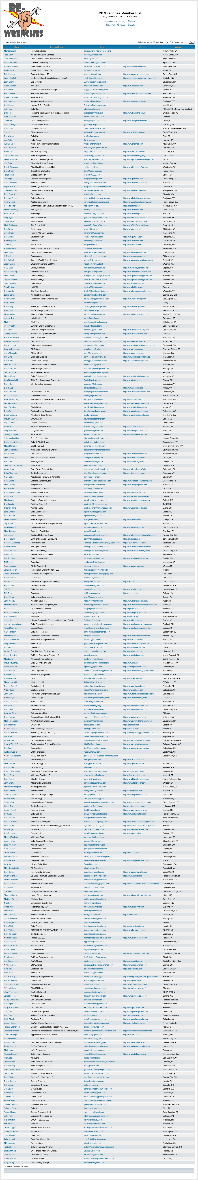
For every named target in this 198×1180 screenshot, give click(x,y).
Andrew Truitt (9, 318)
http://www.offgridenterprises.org (136, 1046)
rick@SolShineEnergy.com (95, 957)
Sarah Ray (8, 806)
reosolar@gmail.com (92, 640)
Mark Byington (10, 252)
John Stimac (9, 694)
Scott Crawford (10, 283)
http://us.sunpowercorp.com (134, 667)
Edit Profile (111, 25)
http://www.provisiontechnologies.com (138, 159)
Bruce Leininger (10, 396)
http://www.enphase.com (133, 690)
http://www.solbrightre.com (134, 655)
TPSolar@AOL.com (92, 175)
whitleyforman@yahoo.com (95, 651)
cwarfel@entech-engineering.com (98, 481)
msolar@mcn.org (91, 415)
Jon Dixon (8, 1011)
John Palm (8, 1116)
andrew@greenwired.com (94, 980)
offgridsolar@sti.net (92, 922)
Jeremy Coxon (10, 1023)
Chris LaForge (10, 124)
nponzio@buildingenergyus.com (97, 198)
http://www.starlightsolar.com (135, 407)
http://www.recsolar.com (133, 349)
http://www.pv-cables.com (133, 1007)
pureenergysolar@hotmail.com (96, 469)
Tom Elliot (8, 121)
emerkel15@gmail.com (93, 973)
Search (131, 21)
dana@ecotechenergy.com (95, 411)
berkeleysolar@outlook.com (95, 322)
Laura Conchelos (11, 880)
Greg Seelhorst (10, 430)
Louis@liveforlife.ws (92, 1151)
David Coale (9, 767)
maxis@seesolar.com (92, 210)
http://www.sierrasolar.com (134, 132)
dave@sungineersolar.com (95, 860)
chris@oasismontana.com (94, 128)
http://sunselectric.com (132, 961)
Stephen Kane (10, 508)
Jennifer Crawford (11, 1031)
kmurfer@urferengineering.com (97, 1050)
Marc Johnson (10, 531)
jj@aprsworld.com (91, 566)
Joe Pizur (8, 163)
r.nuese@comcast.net (93, 248)
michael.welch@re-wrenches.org (97, 51)
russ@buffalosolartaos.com (95, 818)
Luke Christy (9, 512)
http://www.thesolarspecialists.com (137, 291)
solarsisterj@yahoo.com (94, 155)
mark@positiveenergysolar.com (97, 276)
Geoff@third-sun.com (92, 380)
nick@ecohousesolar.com (94, 887)
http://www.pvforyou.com (133, 179)
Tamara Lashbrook (11, 1027)
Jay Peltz (8, 140)
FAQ (122, 21)
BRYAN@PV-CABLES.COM (95, 1007)
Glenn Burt (8, 384)
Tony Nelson (10, 1159)
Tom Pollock (9, 175)
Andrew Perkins (10, 980)
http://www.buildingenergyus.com (136, 198)
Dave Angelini (9, 922)
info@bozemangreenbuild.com (96, 1116)
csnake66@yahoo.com (93, 702)
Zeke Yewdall (9, 1139)
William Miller (9, 144)
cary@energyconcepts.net (94, 268)
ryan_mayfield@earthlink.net (95, 148)
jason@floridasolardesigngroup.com (99, 574)
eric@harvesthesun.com (94, 709)
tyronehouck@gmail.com (94, 1112)
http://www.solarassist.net (133, 283)
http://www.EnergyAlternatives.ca (136, 740)
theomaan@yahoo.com (93, 465)
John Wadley (9, 601)
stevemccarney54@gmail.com (96, 663)
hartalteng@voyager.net (94, 233)
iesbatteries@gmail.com (94, 1162)
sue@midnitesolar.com (93, 1131)
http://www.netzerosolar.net (134, 341)
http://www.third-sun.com (133, 380)
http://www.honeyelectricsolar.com (137, 895)
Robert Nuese (10, 248)
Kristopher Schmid (11, 612)
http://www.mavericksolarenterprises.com (140, 605)
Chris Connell (11, 938)
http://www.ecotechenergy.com (135, 411)
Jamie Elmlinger (10, 1035)
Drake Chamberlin (11, 97)
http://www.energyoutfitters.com (136, 74)
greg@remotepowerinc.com (95, 217)
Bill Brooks (8, 152)
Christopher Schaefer (13, 442)
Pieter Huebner (10, 1046)
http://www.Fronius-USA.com (135, 938)
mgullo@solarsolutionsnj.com (96, 376)
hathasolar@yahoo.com (93, 86)
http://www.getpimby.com (133, 763)
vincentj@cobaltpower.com (95, 1054)
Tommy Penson (11, 794)
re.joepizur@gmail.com (93, 163)
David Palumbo (10, 63)
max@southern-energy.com (95, 500)
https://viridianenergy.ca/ (133, 1015)
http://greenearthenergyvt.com (135, 361)
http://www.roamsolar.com (133, 760)
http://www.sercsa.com (132, 678)
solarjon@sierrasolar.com (94, 132)
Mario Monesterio (11, 446)
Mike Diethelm (10, 915)
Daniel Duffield (11, 190)
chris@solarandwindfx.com (95, 442)
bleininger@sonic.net (92, 396)
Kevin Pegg (9, 740)
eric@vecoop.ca (90, 1015)
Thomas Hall (9, 1062)
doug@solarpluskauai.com (95, 926)
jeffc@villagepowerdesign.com (96, 372)
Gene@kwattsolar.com (93, 864)
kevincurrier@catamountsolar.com (98, 1100)
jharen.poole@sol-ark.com (94, 1108)
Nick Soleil (9, 690)
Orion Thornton (10, 473)
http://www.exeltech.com (133, 241)
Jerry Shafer (9, 783)
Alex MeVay (10, 977)
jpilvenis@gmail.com (92, 1135)
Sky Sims (8, 357)
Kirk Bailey (8, 1085)
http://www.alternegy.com (133, 461)
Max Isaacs (9, 500)
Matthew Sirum (10, 899)
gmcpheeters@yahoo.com (94, 349)
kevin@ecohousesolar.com (95, 829)
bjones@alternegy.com (93, 461)
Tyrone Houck (10, 1112)
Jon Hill (7, 132)
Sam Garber (9, 872)
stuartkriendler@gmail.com (95, 876)
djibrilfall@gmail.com (92, 744)
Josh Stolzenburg (11, 450)
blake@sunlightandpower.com (96, 547)
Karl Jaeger (9, 609)
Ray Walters (9, 136)
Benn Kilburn (9, 539)
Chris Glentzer (10, 942)
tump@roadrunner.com (93, 399)
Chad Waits (9, 504)
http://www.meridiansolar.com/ (135, 601)
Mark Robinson (10, 225)
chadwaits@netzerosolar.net (95, 504)
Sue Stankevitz (11, 1131)
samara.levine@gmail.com (95, 918)
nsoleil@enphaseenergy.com (96, 690)
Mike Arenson (9, 1143)
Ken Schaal (9, 260)
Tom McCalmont (11, 1097)
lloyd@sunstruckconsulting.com (97, 856)
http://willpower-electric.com (134, 775)
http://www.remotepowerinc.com (136, 217)
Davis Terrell (9, 361)
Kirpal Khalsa (9, 423)
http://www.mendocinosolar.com (136, 415)
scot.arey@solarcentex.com (95, 814)
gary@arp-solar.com (92, 477)
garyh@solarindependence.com (97, 632)
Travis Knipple (10, 1128)
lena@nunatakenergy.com (94, 845)
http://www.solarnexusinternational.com (139, 345)
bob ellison (8, 1124)
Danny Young (9, 1066)
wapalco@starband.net (93, 264)
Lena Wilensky (10, 845)
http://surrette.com (130, 729)
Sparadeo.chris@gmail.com (95, 1004)
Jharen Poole (10, 1108)
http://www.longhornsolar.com (135, 430)
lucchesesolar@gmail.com (94, 1038)
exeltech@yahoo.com (93, 241)
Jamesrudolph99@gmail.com (96, 570)
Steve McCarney (11, 663)
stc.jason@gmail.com (92, 841)
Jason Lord (8, 1073)
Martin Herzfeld (10, 682)
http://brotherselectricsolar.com (135, 427)
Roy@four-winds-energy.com (96, 90)
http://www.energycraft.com (134, 717)
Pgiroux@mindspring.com (94, 825)
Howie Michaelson (11, 337)
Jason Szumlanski (11, 574)
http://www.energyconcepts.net (135, 268)
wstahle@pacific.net (92, 70)
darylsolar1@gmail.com (93, 949)
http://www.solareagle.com (134, 306)
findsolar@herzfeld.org (93, 682)
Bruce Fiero (9, 775)
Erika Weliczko (10, 392)
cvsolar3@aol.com (91, 229)
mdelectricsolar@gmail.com (95, 403)
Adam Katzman (10, 822)
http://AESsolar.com (131, 581)
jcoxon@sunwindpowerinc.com (96, 1023)
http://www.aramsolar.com (133, 353)
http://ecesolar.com (131, 725)
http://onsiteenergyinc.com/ (134, 473)
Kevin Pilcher (9, 798)
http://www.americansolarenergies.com (139, 825)
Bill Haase (8, 310)
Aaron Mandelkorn (11, 640)
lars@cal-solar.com (92, 636)
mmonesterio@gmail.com (94, 446)
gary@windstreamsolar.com (95, 849)
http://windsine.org (130, 616)
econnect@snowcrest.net (94, 93)
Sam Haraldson (10, 934)
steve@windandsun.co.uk (94, 221)
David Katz (8, 388)
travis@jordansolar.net (93, 853)
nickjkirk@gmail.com (92, 903)
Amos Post (8, 907)
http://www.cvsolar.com (132, 229)
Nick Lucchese (10, 1038)
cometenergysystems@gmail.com (98, 671)
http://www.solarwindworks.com (136, 183)
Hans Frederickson (12, 492)
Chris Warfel (9, 481)
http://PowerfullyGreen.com (134, 543)
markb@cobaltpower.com (94, 252)
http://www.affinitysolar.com (134, 783)
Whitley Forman (10, 651)
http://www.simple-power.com (135, 485)
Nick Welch (8, 887)
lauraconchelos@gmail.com (95, 880)
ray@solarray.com (91, 136)
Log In (131, 25)
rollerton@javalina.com (93, 237)
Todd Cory (8, 55)
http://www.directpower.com (134, 190)
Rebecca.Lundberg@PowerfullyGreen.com (101, 543)
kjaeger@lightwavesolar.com (96, 609)
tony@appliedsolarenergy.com (96, 202)
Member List (111, 21)
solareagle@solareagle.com (95, 306)
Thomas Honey (10, 895)
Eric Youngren (10, 345)
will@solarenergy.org (92, 705)
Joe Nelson (8, 535)
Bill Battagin (9, 554)
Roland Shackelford (12, 771)
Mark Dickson (9, 485)
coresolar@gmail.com (93, 1000)
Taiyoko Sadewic (11, 279)
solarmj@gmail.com (92, 531)
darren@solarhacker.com (94, 66)
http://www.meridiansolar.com (135, 334)
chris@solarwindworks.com (95, 183)
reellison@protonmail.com (94, 1124)
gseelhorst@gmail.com (93, 430)
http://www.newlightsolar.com (135, 996)
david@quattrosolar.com (94, 1081)
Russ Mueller (9, 818)
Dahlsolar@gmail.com (93, 620)
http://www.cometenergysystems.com (138, 671)
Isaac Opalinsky (10, 667)
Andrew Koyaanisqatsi (13, 624)
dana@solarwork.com (93, 171)
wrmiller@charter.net (92, 144)
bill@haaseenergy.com (93, 310)
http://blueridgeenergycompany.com (138, 733)
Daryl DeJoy (9, 1162)
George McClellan (12, 1069)
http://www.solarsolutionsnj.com (136, 376)
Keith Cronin (9, 214)
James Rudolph (10, 570)
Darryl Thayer (9, 949)
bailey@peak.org (91, 1085)
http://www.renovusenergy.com (135, 810)
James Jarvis (10, 566)
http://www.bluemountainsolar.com (137, 272)
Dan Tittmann (9, 833)
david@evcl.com (90, 767)
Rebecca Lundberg (12, 543)
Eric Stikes (8, 709)
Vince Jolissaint (10, 1054)
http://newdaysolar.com (132, 791)
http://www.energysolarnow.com (136, 748)
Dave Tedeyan (10, 860)
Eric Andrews (9, 454)
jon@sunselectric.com (93, 961)
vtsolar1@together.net (93, 101)
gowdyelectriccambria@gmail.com (98, 1089)
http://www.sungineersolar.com (135, 860)
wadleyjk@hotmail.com (93, 601)
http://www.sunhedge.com (133, 214)
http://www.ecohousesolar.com (135, 829)
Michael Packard (11, 837)
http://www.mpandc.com (133, 144)
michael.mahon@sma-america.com (98, 965)
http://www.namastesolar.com (135, 508)
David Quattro (10, 1081)
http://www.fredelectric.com (134, 492)
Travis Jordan (9, 853)
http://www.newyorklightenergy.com (137, 721)
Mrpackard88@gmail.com (94, 837)
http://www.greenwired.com (134, 833)
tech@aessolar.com (92, 581)
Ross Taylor (10, 698)
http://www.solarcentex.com (134, 814)
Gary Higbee (9, 849)
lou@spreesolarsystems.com (96, 736)
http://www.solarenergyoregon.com (137, 624)
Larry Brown (9, 82)
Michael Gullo (9, 376)
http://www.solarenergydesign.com (137, 628)
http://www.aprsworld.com (133, 566)
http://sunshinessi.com (132, 651)
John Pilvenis (9, 1135)
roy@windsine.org (91, 616)
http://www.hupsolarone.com (134, 794)
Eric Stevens (9, 489)
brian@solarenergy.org (93, 597)
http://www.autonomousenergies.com (138, 822)
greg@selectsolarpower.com (95, 643)
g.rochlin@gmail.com (92, 779)
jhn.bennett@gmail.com (93, 1155)
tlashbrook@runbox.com (94, 1027)
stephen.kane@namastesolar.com (98, 508)
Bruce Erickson (10, 415)
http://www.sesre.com (132, 520)
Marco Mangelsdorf (12, 159)
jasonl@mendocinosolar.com (96, 1073)
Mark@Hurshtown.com (93, 458)
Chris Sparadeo (10, 1004)
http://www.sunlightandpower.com (137, 547)
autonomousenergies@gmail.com (98, 822)
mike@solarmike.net (92, 1143)
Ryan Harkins (9, 717)
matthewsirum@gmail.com (95, 899)
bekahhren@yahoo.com (94, 578)
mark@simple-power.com (94, 485)
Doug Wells (9, 291)
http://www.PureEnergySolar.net (136, 469)
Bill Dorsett (8, 562)
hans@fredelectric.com (93, 492)
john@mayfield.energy (93, 694)
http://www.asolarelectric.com (135, 434)
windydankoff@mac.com (94, 78)
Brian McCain (9, 516)
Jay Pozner (8, 523)
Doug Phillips (9, 926)
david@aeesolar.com (92, 388)
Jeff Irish (7, 256)
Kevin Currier (9, 1100)
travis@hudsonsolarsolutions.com (98, 1128)
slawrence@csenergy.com (94, 419)
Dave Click (8, 496)
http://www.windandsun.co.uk (135, 221)
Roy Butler (8, 90)
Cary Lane (8, 268)
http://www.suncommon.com (134, 256)
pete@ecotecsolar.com (93, 969)
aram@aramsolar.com (93, 353)
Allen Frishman (10, 992)
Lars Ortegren (10, 636)
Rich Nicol (8, 647)
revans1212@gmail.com (94, 674)
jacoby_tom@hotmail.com (94, 334)
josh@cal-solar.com (92, 984)
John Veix (8, 109)
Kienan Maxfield (10, 946)
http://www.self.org (130, 663)
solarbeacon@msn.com (93, 113)
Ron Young (8, 306)
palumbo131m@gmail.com (95, 63)
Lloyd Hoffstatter (11, 856)
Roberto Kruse (10, 678)
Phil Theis (8, 593)
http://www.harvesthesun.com (135, 709)
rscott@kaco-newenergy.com (96, 550)
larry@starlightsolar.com (94, 407)
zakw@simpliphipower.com (95, 988)
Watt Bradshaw (10, 733)
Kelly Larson (9, 303)
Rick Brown (9, 957)
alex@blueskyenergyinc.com (96, 977)
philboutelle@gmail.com (94, 585)
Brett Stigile (9, 1077)
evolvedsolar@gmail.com (94, 992)
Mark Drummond (11, 276)
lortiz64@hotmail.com (93, 911)
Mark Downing (10, 458)
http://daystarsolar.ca (131, 539)
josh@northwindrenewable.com (97, 450)
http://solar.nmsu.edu (131, 206)
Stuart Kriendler (10, 876)
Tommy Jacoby (10, 334)
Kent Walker (9, 930)
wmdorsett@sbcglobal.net (94, 562)
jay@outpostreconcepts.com (95, 523)
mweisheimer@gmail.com (94, 365)
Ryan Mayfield (10, 148)
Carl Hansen (9, 105)
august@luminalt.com (93, 326)
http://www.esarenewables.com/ (136, 496)
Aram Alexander (10, 353)
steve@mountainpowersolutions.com (99, 802)
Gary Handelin (10, 632)
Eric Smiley (8, 1015)
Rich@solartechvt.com (93, 647)
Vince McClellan (10, 628)
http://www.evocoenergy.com (135, 698)
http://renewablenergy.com (134, 771)
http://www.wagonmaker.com (135, 121)
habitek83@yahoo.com (93, 287)
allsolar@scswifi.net (92, 434)
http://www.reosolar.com (133, 640)
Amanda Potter (10, 884)
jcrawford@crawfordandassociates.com (100, 1031)
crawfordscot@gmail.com (94, 283)
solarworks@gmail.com (93, 423)
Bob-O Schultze (10, 93)
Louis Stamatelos (11, 1151)
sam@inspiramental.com (94, 872)
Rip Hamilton (9, 1120)
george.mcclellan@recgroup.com (97, 1069)
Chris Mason (9, 671)
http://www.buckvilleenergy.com (136, 330)
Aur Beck (8, 581)
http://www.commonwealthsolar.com (138, 260)
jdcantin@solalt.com (92, 589)
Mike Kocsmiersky (11, 868)
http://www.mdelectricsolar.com (136, 403)
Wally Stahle (9, 70)
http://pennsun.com (131, 593)
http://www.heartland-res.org (134, 113)
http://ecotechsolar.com (132, 969)
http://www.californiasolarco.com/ (136, 636)
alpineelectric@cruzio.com (94, 516)
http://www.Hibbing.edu (132, 620)
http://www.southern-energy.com (136, 500)
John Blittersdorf (11, 59)
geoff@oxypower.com (93, 527)
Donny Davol (9, 1042)
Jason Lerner (9, 264)
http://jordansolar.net (131, 853)
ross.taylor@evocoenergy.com (96, 698)
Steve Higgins (11, 729)
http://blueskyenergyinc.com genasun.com (140, 977)
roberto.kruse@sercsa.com (95, 678)
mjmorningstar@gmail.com (95, 787)
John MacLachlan (11, 438)
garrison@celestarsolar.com (95, 713)
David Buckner (10, 368)
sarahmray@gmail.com (93, 806)
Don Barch (8, 748)
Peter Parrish (9, 299)
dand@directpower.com (93, 190)
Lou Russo (8, 736)
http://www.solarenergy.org (134, 155)
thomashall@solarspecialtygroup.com (99, 1062)
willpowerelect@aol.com (94, 775)
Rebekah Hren (10, 578)
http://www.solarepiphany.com (135, 558)
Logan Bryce (9, 186)
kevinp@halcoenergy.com (94, 798)
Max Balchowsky (11, 210)
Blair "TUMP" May (11, 399)
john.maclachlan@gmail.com (96, 438)
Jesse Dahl (8, 620)
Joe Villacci (8, 891)
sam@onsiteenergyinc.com (95, 934)
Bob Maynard (9, 74)
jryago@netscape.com (93, 179)
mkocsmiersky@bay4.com (94, 868)
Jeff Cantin (8, 589)
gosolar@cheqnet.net (92, 124)
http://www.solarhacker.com (134, 66)
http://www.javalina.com (132, 237)
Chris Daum (9, 128)
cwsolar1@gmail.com (92, 260)
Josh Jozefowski (11, 984)
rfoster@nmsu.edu (91, 206)
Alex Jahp (8, 1058)
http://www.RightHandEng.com (135, 167)
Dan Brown (8, 229)
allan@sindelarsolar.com (94, 117)
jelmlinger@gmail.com (93, 1035)
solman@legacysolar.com (94, 612)
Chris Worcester (10, 183)
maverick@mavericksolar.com (96, 605)
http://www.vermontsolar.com (135, 101)
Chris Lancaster (10, 702)
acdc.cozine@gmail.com (94, 427)
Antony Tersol (9, 202)
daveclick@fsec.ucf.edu (93, 496)
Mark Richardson (11, 721)
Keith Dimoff (9, 1019)
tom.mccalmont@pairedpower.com (98, 1097)
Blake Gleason (10, 547)
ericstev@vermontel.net (93, 489)
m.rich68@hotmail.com (93, 721)
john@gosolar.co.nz (92, 109)
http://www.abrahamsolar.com (135, 314)
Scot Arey (8, 814)
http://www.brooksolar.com (134, 152)
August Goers (9, 326)
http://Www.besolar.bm (132, 876)
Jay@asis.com (90, 140)
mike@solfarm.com (92, 915)
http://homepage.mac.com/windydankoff (139, 78)
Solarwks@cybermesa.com (95, 105)
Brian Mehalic (9, 597)
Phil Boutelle (9, 585)
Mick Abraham (10, 314)
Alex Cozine (9, 427)
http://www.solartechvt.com (134, 647)
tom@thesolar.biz (91, 245)
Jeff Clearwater (10, 372)
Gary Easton (9, 477)
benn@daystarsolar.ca (93, 539)
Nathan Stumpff (10, 686)
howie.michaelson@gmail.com (96, 337)
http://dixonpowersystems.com (135, 1011)
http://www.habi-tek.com (133, 287)
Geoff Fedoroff (10, 527)
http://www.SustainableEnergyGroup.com (140, 535)
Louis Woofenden (11, 341)
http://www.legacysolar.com (134, 612)
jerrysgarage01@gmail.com (95, 783)
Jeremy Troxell (10, 810)
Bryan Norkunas (12, 1007)
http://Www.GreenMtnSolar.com (136, 953)
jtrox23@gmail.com (92, 810)
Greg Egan (8, 217)
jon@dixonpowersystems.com (96, 1011)
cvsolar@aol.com (91, 59)
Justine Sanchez (11, 155)
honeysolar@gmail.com (93, 895)
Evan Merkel (9, 973)
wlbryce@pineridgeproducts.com (97, 186)
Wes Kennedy (10, 86)
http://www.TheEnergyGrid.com (136, 225)
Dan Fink (8, 330)
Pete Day (8, 969)
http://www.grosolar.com (133, 86)
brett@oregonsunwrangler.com (96, 1077)
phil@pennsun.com (92, 593)
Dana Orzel (9, 171)
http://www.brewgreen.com (134, 930)
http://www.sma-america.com (135, 965)
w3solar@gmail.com (92, 752)
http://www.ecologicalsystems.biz (136, 357)
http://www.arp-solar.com (133, 1035)
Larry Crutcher (10, 407)
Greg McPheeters (11, 349)
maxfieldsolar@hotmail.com (95, 946)
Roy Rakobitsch (10, 616)
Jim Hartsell (9, 233)
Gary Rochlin (9, 779)
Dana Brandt (9, 411)
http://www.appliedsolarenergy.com (137, 202)
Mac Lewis (8, 659)
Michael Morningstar (12, 787)
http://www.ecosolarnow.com (134, 454)
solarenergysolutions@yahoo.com (98, 624)
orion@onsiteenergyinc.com (95, 473)
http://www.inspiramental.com (135, 872)
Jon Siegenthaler (11, 961)
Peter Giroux (9, 825)
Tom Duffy (8, 245)
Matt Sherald (9, 763)
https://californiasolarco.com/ (135, 984)
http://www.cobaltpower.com (134, 252)
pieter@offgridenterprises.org (96, 1046)
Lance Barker (9, 295)
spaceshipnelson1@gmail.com (96, 535)
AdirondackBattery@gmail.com (96, 884)
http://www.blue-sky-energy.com (136, 779)
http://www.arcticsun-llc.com (134, 686)
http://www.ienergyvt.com (133, 907)
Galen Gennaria (12, 1104)
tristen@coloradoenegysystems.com (99, 1147)
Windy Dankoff (10, 78)
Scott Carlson (9, 791)
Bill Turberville (10, 725)
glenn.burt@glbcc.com (93, 384)
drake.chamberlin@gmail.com (96, 97)
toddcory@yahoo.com (93, 55)
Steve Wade (9, 221)
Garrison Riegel (10, 713)
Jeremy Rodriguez (11, 434)
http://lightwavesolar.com (133, 609)
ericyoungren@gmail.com (94, 345)
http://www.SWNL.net (132, 399)
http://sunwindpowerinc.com (134, 1023)
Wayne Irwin (9, 469)
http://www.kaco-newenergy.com (136, 550)
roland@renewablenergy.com (96, 771)
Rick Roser (8, 1093)
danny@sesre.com (91, 1066)
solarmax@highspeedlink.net (96, 733)
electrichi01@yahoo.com (94, 214)
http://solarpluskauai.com (133, 926)
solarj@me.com (90, 655)
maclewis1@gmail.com (93, 659)
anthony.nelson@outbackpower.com (99, 1159)
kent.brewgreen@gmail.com (95, 930)
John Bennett (9, 1155)
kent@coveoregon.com (93, 272)
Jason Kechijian (10, 655)
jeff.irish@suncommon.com (95, 256)
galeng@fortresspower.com (95, 1104)
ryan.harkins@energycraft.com (96, 717)
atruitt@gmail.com (91, 318)
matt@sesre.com (91, 520)
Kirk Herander (10, 101)
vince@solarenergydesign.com (96, 628)
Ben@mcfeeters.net (92, 953)
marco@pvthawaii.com (93, 159)
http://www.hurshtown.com (134, 458)
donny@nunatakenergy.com (95, 1042)
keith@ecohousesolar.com (95, 1019)
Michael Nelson (10, 403)
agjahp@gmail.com (92, 1058)
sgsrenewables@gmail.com (95, 512)
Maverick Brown (10, 605)
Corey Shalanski (11, 1000)
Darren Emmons (11, 66)
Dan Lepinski (10, 241)
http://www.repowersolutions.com (136, 392)
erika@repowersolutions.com (96, 392)
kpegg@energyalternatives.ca (96, 740)
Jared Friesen (9, 996)
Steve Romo (9, 802)
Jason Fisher (9, 841)
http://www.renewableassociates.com (138, 694)
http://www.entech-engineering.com (137, 481)
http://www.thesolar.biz (132, 245)
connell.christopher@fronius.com (97, 938)
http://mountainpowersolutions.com (137, 802)
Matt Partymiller (10, 520)
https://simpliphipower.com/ (134, 988)
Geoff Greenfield (11, 380)
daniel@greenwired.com (94, 833)
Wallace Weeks (10, 752)
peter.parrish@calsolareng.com (97, 299)
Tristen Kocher (10, 1147)
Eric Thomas (9, 558)
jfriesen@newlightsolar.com (95, 996)
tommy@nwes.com (92, 794)
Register (121, 25)
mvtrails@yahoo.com (92, 194)
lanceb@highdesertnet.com (95, 295)
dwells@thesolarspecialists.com (97, 291)
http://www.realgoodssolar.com (135, 705)
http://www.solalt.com (132, 589)
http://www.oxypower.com (133, 527)
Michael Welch (10, 51)
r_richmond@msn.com (93, 167)
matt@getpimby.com (92, 763)
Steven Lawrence (11, 419)
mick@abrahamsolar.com (94, 314)
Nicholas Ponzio (10, 198)
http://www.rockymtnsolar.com (135, 744)
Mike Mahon (10, 965)
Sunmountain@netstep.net (95, 82)
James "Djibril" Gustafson (14, 744)
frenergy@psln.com (92, 554)
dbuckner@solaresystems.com (96, 368)
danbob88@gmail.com (93, 330)
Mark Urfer (8, 1050)
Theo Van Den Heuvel (13, 465)
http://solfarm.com (130, 915)
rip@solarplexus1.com (93, 1120)
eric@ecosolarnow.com (93, 454)
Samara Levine (10, 918)
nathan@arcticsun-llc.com (94, 686)
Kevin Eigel (8, 829)
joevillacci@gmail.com (93, 891)
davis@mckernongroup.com (95, 361)
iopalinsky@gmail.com (93, 667)
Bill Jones (8, 461)
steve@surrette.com (92, 729)
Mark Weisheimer (11, 365)
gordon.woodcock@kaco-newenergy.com (101, 756)
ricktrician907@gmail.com (94, 1093)
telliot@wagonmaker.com (94, 121)
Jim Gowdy (8, 1089)
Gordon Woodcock (13, 756)
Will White (8, 705)
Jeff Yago (8, 179)
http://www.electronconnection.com (137, 93)
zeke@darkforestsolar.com (95, 1139)
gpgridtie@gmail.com (92, 74)
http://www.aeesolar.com (133, 388)
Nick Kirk (7, 903)
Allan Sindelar (10, 117)
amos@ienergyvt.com (93, 907)
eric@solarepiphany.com (94, 558)
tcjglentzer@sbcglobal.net (94, 942)
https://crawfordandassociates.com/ (137, 1031)
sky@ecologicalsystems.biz (95, 357)
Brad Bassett (9, 194)
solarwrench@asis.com (93, 303)
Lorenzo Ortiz (9, 911)
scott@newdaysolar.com (94, 791)
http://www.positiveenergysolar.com (137, 276)
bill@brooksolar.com (92, 152)
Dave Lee (8, 760)
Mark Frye (8, 322)
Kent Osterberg (10, 272)
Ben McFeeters (10, 953)
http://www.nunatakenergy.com (135, 1042)
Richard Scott (11, 550)
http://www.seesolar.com (133, 210)
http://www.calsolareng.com (134, 299)
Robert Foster (9, 206)
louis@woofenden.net (93, 341)
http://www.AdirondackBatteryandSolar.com (141, 884)
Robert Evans (9, 674)
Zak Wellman (10, 988)
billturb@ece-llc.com (92, 725)
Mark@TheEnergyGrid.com (95, 225)
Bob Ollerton (9, 237)
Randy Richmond (11, 167)
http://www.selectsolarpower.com (136, 643)
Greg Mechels (10, 643)
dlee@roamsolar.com (92, 760)
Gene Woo (8, 864)
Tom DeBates (9, 287)
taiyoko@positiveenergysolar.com (98, 279)
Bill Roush (8, 113)
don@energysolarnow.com (95, 748)
